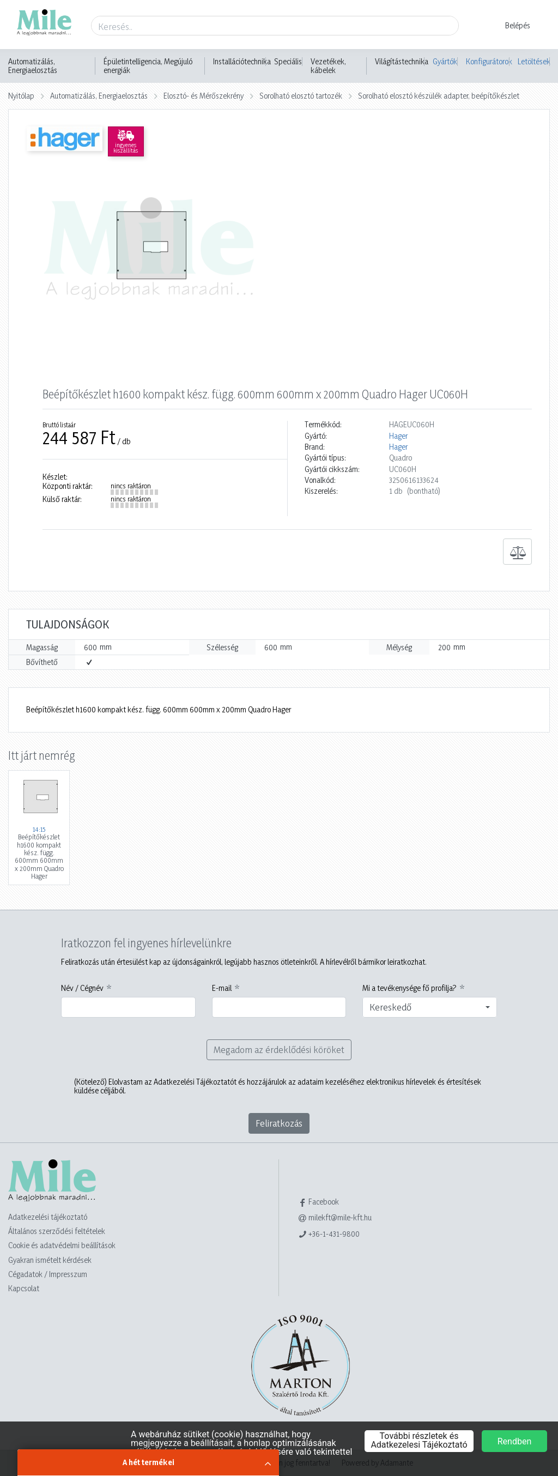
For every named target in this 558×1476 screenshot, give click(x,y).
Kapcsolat (23, 1288)
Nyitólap (21, 95)
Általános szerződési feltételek (56, 1231)
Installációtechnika (242, 61)
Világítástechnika (401, 61)
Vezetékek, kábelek (328, 66)
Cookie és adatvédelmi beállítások (62, 1245)
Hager (398, 436)
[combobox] (429, 1007)
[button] (511, 25)
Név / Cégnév (82, 988)
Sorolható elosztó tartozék (300, 95)
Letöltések (534, 61)
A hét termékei (148, 1462)
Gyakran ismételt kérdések (50, 1260)
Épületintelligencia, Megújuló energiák (148, 66)
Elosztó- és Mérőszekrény (203, 95)
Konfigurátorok (488, 61)
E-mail (222, 988)
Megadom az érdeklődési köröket (279, 1049)
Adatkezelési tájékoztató (47, 1216)
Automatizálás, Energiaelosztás (32, 66)
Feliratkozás (279, 1123)
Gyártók (445, 61)
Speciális (288, 61)
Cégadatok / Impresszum (47, 1274)
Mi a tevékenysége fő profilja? (409, 988)
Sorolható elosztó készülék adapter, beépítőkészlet (438, 95)
